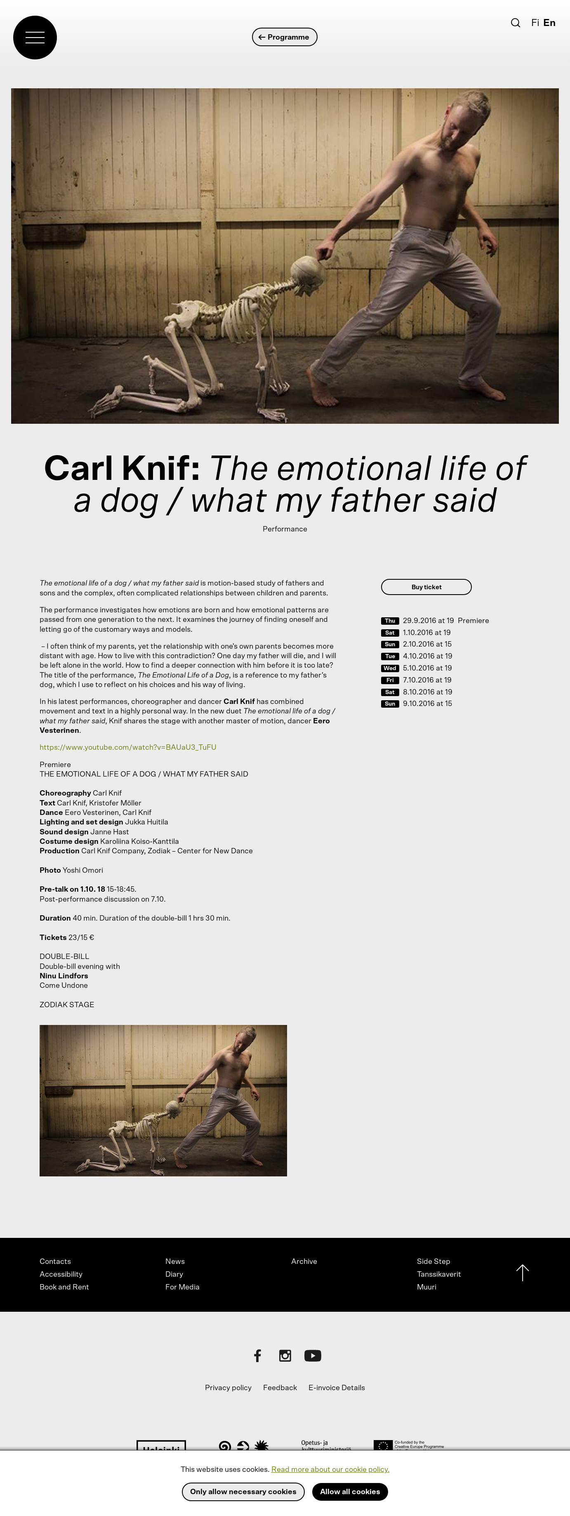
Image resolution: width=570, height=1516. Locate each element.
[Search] (515, 22)
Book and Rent (64, 1287)
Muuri (426, 1287)
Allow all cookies (350, 1492)
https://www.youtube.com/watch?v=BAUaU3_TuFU (128, 747)
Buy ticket (427, 587)
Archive (304, 1262)
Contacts (55, 1262)
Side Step (433, 1262)
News (175, 1262)
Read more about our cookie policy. (330, 1469)
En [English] (549, 23)
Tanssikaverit (439, 1274)
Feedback (280, 1388)
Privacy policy (228, 1388)
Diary (174, 1274)
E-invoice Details (337, 1388)
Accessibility (61, 1274)
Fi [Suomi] (535, 23)
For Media (182, 1287)
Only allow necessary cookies (243, 1492)
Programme (284, 37)
